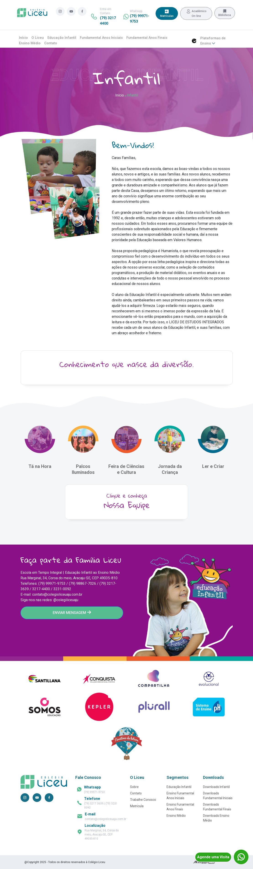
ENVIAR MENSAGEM (72, 612)
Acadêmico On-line (196, 13)
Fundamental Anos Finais (146, 38)
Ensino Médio (30, 43)
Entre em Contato (108, 17)
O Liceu (37, 38)
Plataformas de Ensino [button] (213, 40)
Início (23, 38)
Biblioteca (224, 13)
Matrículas (167, 13)
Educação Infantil (61, 38)
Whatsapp (139, 16)
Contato (50, 43)
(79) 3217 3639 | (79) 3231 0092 (100, 802)
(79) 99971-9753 (94, 789)
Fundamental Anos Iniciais (101, 38)
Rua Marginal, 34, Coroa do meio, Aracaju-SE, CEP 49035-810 (102, 831)
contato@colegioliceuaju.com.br (105, 816)
